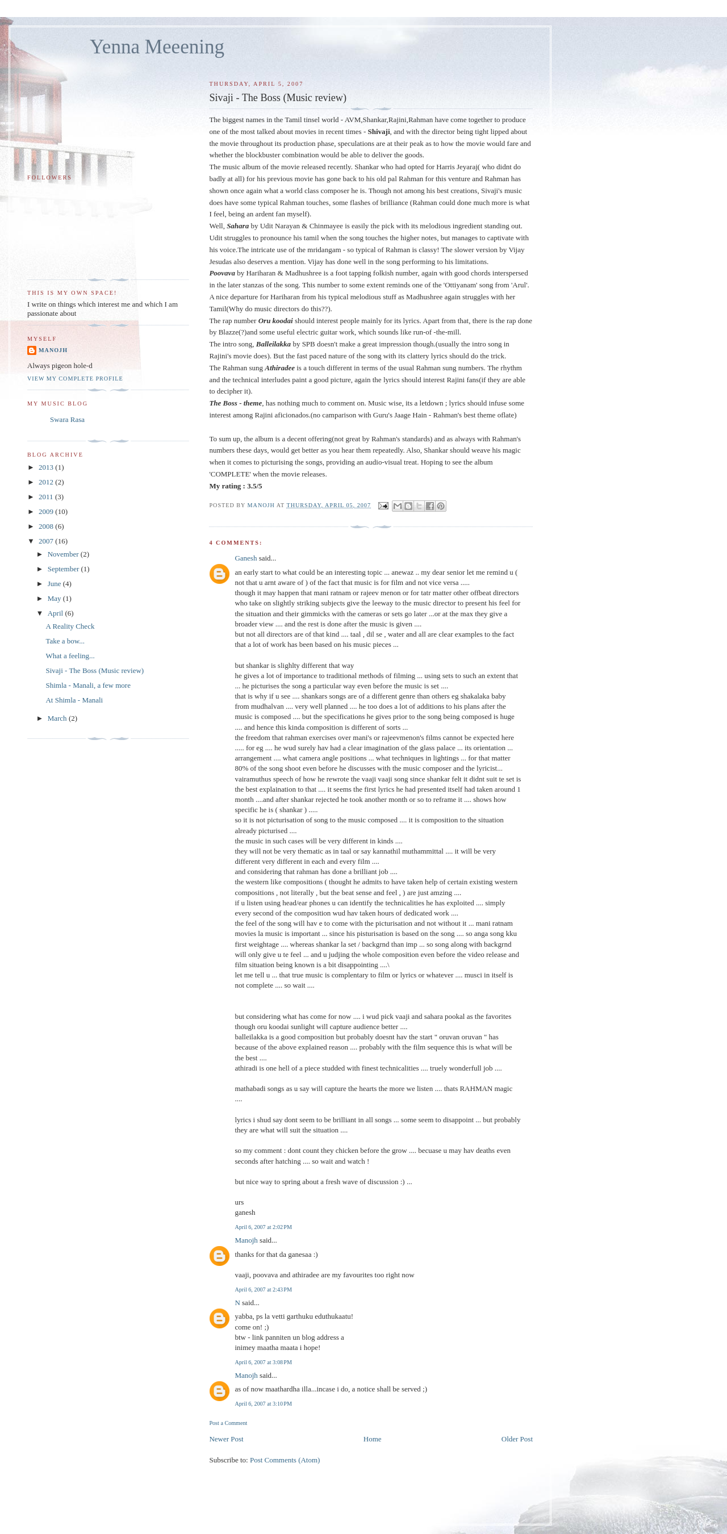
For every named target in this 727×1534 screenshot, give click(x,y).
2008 (47, 526)
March (58, 718)
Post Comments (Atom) (285, 1460)
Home (373, 1439)
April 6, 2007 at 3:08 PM (263, 1362)
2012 (47, 482)
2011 (47, 496)
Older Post (517, 1439)
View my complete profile (75, 378)
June (55, 583)
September (64, 569)
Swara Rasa (67, 419)
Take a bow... (65, 641)
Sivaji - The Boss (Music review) (94, 670)
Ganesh (246, 558)
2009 (47, 511)
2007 (47, 541)
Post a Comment (228, 1423)
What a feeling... (69, 655)
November (64, 554)
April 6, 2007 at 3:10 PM (263, 1404)
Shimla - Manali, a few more (87, 685)
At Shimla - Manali (74, 700)
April (56, 613)
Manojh (246, 1240)
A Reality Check (69, 626)
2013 (47, 467)
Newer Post (226, 1439)
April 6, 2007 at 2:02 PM (263, 1227)
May (55, 598)
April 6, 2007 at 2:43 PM (263, 1289)
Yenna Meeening (157, 47)
